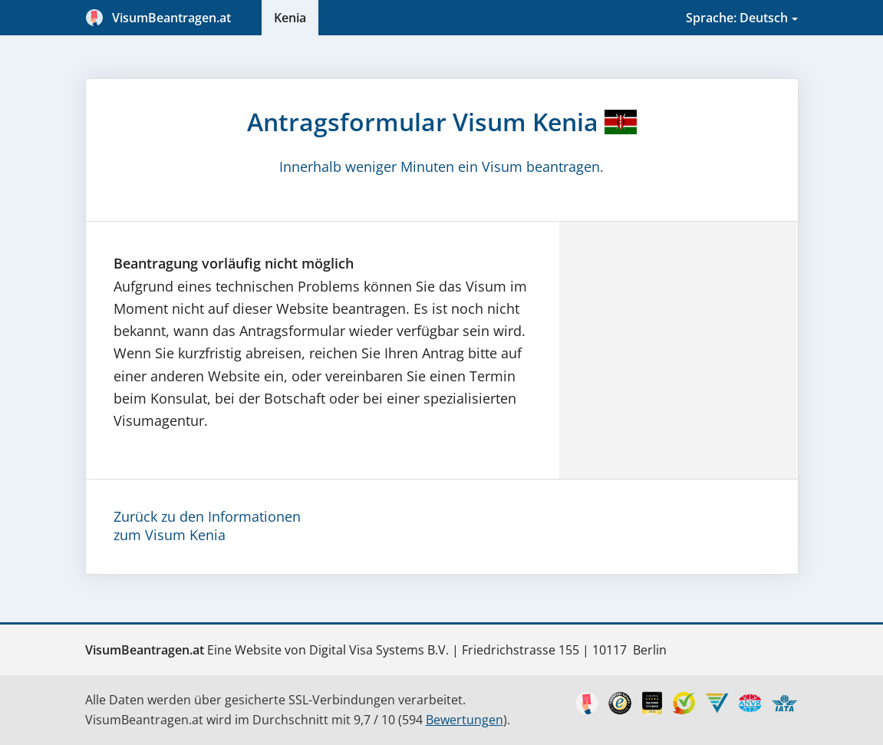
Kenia (290, 17)
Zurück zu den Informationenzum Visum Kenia (207, 525)
